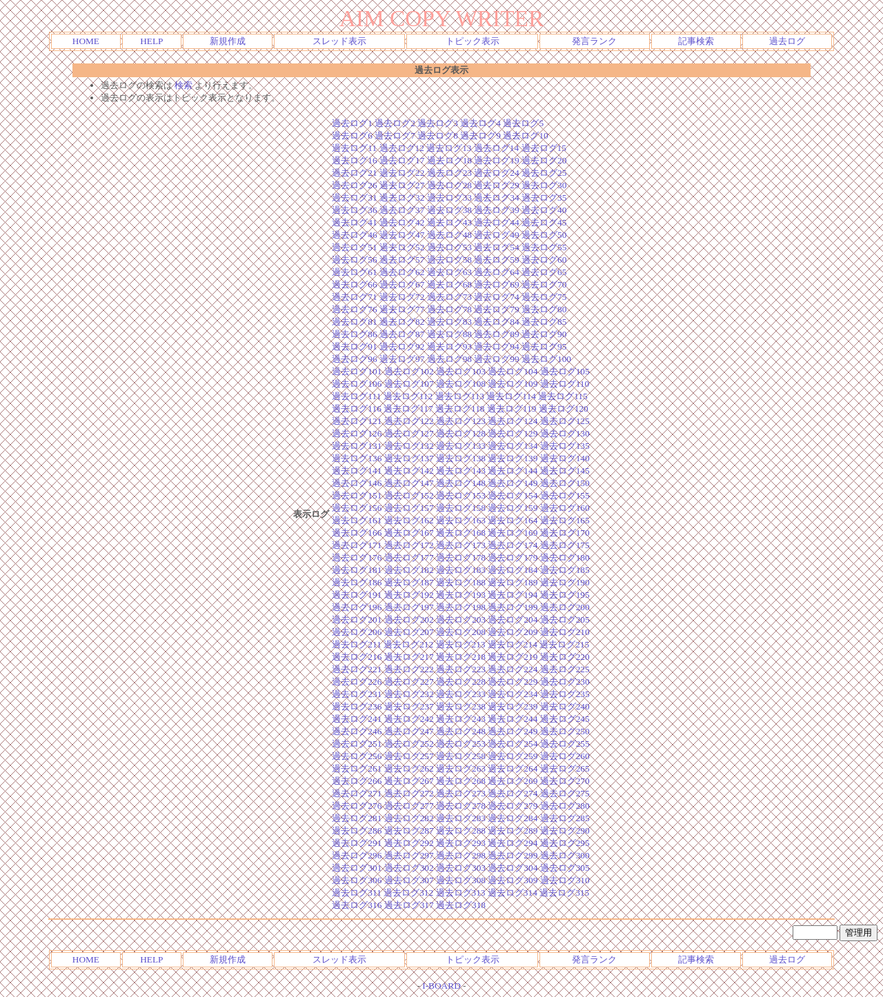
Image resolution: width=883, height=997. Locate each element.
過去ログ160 (565, 508)
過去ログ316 (356, 905)
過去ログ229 (512, 681)
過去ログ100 (546, 359)
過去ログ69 (496, 284)
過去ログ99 (496, 359)
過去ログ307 (409, 880)
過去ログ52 (401, 247)
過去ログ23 (449, 173)
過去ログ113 (460, 396)
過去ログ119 (512, 408)
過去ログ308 (461, 880)
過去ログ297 (409, 855)
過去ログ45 (544, 222)
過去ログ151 (356, 495)
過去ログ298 (461, 855)
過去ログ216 (356, 657)
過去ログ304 (512, 868)
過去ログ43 (449, 222)
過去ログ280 (565, 805)
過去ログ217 (409, 657)
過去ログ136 (356, 458)
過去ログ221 (356, 669)
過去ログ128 (461, 433)
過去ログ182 (409, 570)
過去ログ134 (512, 446)
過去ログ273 (461, 793)
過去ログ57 (401, 259)
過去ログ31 (354, 197)
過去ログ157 (409, 508)
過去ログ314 (512, 892)
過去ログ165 (565, 520)
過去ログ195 (565, 595)
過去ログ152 (409, 495)
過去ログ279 (512, 805)
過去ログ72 (401, 297)
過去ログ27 (401, 185)
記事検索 (696, 41)
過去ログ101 (356, 371)
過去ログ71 (354, 297)
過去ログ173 (461, 545)
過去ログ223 (461, 669)
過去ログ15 (544, 148)
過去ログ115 (563, 396)
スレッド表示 (339, 41)
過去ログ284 (512, 818)
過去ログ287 (409, 830)
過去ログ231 (356, 694)
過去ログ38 (449, 210)
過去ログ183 (461, 570)
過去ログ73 (449, 297)
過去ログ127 (409, 433)
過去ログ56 (354, 259)
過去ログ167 (409, 532)
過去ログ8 (437, 135)
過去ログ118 (460, 408)
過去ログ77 (401, 309)
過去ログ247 (409, 731)
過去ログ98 (449, 359)
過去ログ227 (409, 681)
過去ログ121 (356, 421)
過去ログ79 (496, 309)
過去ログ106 (356, 384)
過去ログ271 (356, 793)
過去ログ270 (565, 781)
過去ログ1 (352, 123)
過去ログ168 (461, 532)
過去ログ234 (512, 694)
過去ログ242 (409, 719)
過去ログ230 (565, 681)
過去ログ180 (565, 557)
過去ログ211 (356, 644)
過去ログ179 (512, 557)
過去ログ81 (354, 321)
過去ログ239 (512, 706)
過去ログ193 (461, 595)
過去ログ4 (480, 123)
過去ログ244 (512, 719)
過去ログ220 (565, 657)
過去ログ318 (461, 905)
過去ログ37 (401, 210)
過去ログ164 (512, 520)
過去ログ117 (408, 408)
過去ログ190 (565, 582)
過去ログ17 (401, 160)
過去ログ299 (512, 855)
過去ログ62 (401, 272)
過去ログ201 (356, 619)
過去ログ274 (512, 793)
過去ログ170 (565, 532)
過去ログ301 (356, 868)
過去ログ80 (544, 309)
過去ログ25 (544, 173)
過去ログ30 (544, 185)
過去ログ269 (512, 781)
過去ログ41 (354, 222)
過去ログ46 (354, 235)
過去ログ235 (565, 694)
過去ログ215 (564, 644)
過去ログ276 (356, 805)
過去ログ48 (449, 235)
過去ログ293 (461, 843)
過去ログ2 (395, 123)
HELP (151, 41)
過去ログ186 (356, 582)
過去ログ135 (565, 446)
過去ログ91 (354, 346)
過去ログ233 (461, 694)
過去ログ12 (401, 148)
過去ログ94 (496, 346)
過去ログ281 (356, 818)
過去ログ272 (409, 793)
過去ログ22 (401, 173)
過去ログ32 (401, 197)
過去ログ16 (354, 160)
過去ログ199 (512, 607)
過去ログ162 (409, 520)
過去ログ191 (356, 595)
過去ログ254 (512, 743)
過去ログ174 (512, 545)
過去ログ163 (461, 520)
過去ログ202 (409, 619)
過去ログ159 (512, 508)
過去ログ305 (565, 868)
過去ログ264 (512, 768)
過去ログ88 (449, 334)
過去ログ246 (356, 731)
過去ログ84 (496, 321)
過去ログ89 (496, 334)
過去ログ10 (525, 135)
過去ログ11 (354, 148)
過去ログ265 (565, 768)
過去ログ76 (354, 309)
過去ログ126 (356, 433)
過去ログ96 (354, 359)
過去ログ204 (512, 619)
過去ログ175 (565, 545)
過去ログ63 (449, 272)
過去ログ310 (565, 880)
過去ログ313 (461, 892)
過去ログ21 (354, 173)
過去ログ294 (512, 843)
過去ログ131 (356, 446)
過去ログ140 (565, 458)
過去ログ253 (461, 743)
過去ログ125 (565, 421)
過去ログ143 (461, 470)
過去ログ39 (496, 210)
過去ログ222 (409, 669)
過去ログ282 (409, 818)
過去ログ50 (544, 235)
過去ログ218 (461, 657)
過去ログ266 (356, 781)
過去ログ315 (564, 892)
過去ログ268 (461, 781)
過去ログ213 (461, 644)
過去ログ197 (409, 607)
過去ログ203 (461, 619)
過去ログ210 (565, 632)
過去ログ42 (401, 222)
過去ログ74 (496, 297)
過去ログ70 (544, 284)
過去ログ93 (449, 346)
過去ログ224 (512, 669)
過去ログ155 (565, 495)
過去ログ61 (354, 272)
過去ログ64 (496, 272)
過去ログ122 (409, 421)
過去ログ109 (512, 384)
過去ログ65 (544, 272)
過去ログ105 (565, 371)
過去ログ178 (461, 557)
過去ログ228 (461, 681)
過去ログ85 (544, 321)
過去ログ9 (480, 135)
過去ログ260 (565, 756)
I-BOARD (441, 985)
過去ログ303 (461, 868)
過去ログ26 (354, 185)
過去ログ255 (565, 743)
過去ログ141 (356, 470)
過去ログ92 (401, 346)
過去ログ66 (354, 284)
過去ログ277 (409, 805)
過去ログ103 (461, 371)
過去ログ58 (449, 259)
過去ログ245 (565, 719)
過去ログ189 (512, 582)
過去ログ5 (523, 123)
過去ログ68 (449, 284)
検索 (183, 85)
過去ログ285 (565, 818)
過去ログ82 (401, 321)
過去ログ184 (512, 570)
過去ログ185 (565, 570)
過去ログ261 (356, 768)
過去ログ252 (409, 743)
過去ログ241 (356, 719)
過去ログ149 (512, 483)
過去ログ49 (496, 235)
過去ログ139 (512, 458)
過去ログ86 (354, 334)
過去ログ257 (409, 756)
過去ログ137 (409, 458)
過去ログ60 (544, 259)
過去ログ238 (461, 706)
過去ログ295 (565, 843)
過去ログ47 (401, 235)
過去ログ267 (409, 781)
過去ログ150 (565, 483)
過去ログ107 (409, 384)
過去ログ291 (356, 843)
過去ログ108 (461, 384)
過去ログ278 (461, 805)
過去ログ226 (356, 681)
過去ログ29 (496, 185)
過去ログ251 (356, 743)
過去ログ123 (461, 421)
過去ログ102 (409, 371)
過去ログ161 (356, 520)
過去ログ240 (565, 706)
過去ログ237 (409, 706)
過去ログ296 (356, 855)
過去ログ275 (565, 793)
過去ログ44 (496, 222)
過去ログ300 (565, 855)
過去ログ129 (512, 433)
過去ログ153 (461, 495)
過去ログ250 (565, 731)
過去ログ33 (449, 197)
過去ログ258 (461, 756)
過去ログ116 (356, 408)
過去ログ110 (565, 384)
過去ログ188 (461, 582)
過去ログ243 (461, 719)
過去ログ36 (354, 210)
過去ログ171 (356, 545)
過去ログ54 (496, 247)
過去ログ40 (544, 210)
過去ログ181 (356, 570)
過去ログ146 (356, 483)
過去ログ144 (512, 470)
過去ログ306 (356, 880)
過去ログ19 (496, 160)
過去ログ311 (356, 892)
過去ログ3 (437, 123)
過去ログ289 (512, 830)
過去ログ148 (461, 483)
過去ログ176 (356, 557)
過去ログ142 (409, 470)
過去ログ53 (449, 247)
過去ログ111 (356, 396)
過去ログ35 (544, 197)
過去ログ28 (449, 185)
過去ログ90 (544, 334)
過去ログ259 (512, 756)
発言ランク (594, 41)
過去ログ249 (512, 731)
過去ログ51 (354, 247)
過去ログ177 (409, 557)
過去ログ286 (356, 830)
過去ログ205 (565, 619)
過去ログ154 (512, 495)
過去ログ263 (461, 768)
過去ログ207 (409, 632)
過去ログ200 (565, 607)
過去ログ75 (544, 297)
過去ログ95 (544, 346)
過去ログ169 (512, 532)
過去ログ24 (496, 173)
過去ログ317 (409, 905)
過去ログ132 (409, 446)
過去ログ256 (356, 756)
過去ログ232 (409, 694)
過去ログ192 (409, 595)
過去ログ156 (356, 508)
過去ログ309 (512, 880)
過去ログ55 (544, 247)
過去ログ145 (565, 470)
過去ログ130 (565, 433)
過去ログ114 (511, 396)
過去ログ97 (401, 359)
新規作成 (228, 41)
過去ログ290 (565, 830)
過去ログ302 (409, 868)
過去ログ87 (401, 334)
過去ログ (787, 41)
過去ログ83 (449, 321)
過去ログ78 (449, 309)
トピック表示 (472, 41)
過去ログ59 (496, 259)
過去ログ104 (512, 371)
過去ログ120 (563, 408)
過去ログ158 (461, 508)
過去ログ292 (409, 843)
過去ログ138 (461, 458)
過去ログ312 (408, 892)
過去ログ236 (356, 706)
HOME (85, 41)
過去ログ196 (356, 607)
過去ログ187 (409, 582)
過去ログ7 (395, 135)
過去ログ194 (512, 595)
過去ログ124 (512, 421)
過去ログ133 (461, 446)
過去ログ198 (461, 607)
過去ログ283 (461, 818)
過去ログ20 (544, 160)
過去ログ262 (409, 768)
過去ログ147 (409, 483)
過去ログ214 (512, 644)
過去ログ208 (461, 632)
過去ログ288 (461, 830)
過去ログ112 (408, 396)
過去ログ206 (356, 632)
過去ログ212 (408, 644)
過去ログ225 (565, 669)
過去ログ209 (512, 632)
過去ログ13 (448, 148)
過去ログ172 (409, 545)
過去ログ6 (352, 135)
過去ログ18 (449, 160)
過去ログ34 (496, 197)
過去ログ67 (401, 284)
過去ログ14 (496, 148)
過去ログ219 (512, 657)
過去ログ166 (356, 532)
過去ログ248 (461, 731)
